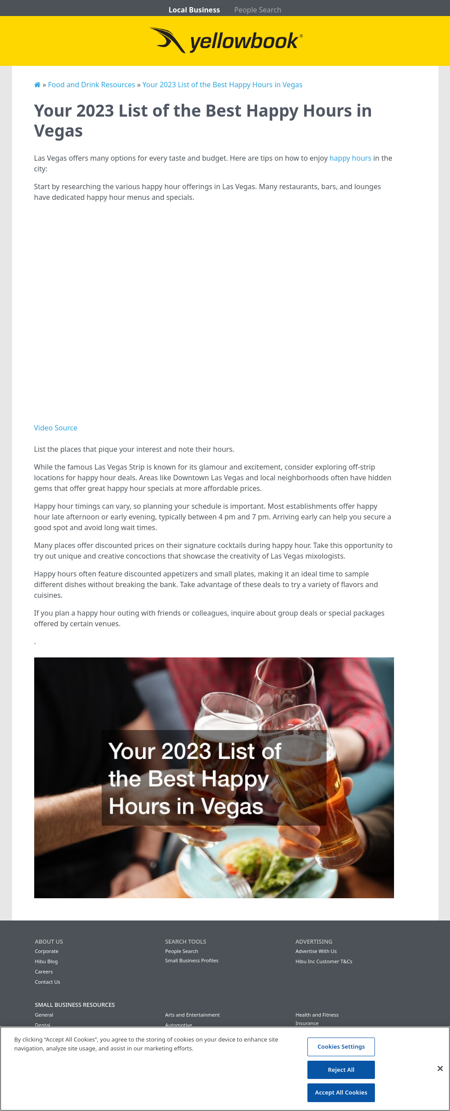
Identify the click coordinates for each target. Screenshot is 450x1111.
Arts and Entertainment (192, 1014)
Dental (43, 1025)
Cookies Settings (341, 1046)
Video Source (56, 428)
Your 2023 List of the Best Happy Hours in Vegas (223, 84)
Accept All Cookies (341, 1092)
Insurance (307, 1023)
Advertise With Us (316, 951)
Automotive (178, 1025)
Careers (44, 971)
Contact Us (47, 981)
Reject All (341, 1070)
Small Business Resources (75, 1005)
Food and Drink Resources (91, 84)
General (44, 1014)
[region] (225, 1068)
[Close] (440, 1069)
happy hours (350, 158)
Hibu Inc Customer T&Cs (323, 961)
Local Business (194, 10)
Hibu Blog (46, 961)
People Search (257, 10)
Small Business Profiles (192, 960)
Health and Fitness (316, 1014)
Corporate (47, 951)
